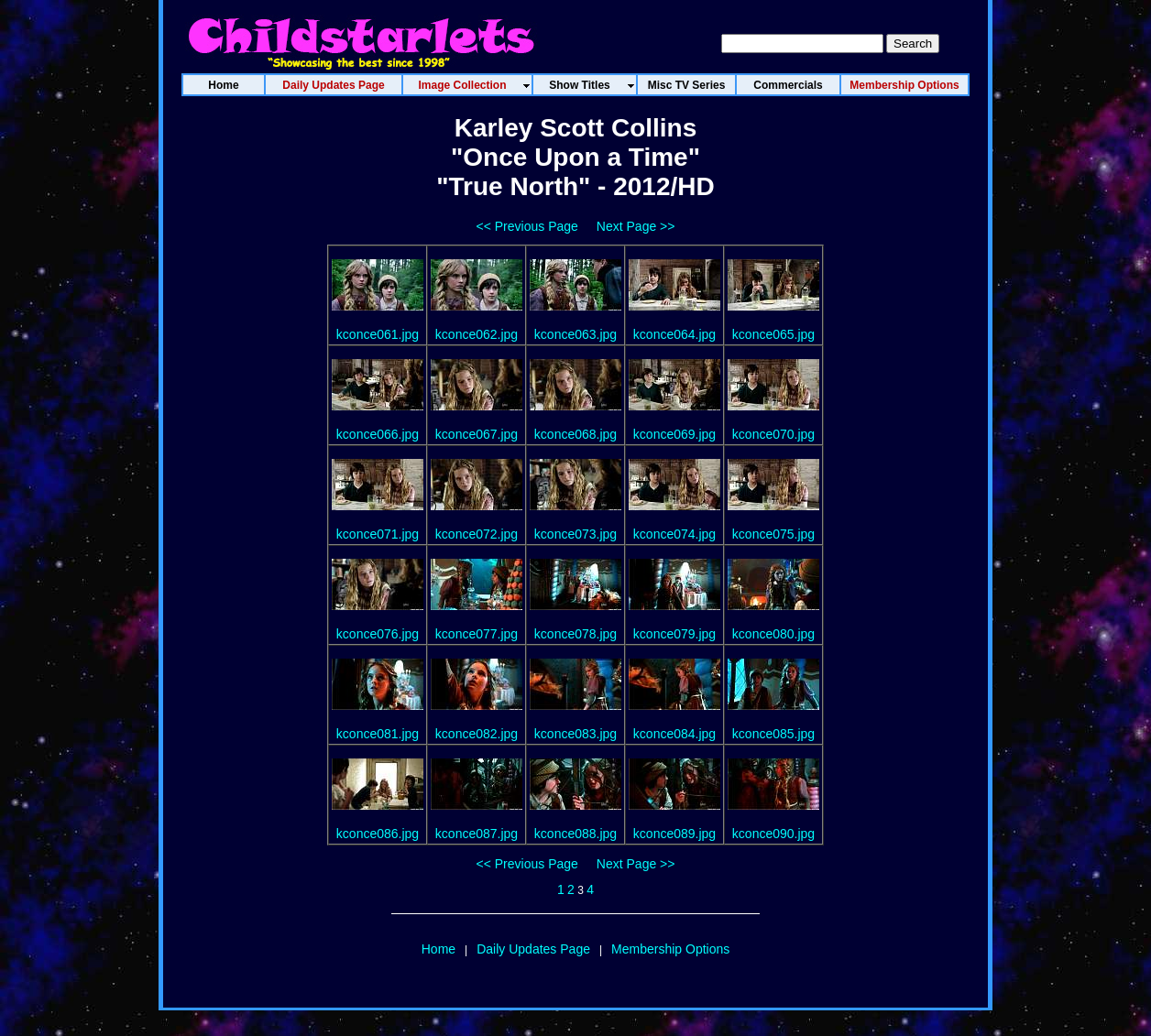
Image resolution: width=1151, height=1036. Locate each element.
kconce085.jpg (773, 733)
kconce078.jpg (575, 634)
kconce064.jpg (674, 334)
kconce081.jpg (377, 733)
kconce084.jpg (674, 733)
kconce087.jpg (476, 833)
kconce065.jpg (773, 334)
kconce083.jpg (575, 733)
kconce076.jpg (377, 634)
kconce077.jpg (476, 634)
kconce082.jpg (476, 733)
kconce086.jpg (377, 833)
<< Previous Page (527, 226)
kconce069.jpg (674, 434)
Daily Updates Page (533, 949)
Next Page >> (636, 226)
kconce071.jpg (377, 534)
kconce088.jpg (575, 833)
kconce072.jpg (476, 534)
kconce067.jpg (476, 434)
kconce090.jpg (773, 833)
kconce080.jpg (773, 634)
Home (438, 949)
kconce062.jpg (476, 334)
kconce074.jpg (674, 534)
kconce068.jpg (575, 434)
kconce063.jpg (575, 334)
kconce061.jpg (377, 334)
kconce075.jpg (773, 534)
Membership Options (670, 949)
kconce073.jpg (575, 534)
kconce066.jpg (377, 434)
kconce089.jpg (674, 833)
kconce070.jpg (773, 434)
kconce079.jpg (674, 634)
